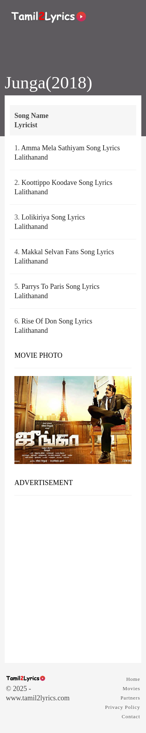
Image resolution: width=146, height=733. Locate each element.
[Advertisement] (73, 576)
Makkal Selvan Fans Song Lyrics (67, 252)
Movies (131, 688)
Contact (131, 716)
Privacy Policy (122, 707)
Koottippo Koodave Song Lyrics (66, 182)
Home (133, 679)
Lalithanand (31, 157)
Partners (130, 698)
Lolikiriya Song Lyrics (53, 217)
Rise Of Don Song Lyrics (56, 321)
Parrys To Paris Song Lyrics (60, 286)
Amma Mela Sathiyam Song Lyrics (70, 148)
